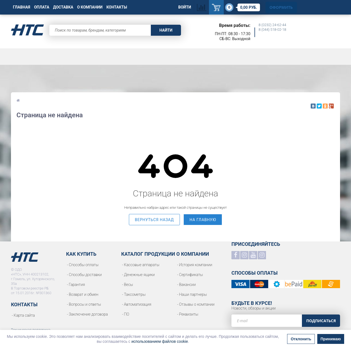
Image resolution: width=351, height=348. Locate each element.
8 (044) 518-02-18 (272, 29)
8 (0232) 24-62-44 (272, 25)
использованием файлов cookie (159, 341)
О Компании (90, 7)
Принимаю (331, 339)
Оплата (41, 7)
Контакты (116, 7)
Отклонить (301, 339)
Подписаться (321, 320)
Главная (21, 7)
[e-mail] (266, 320)
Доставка (63, 7)
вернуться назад (154, 220)
